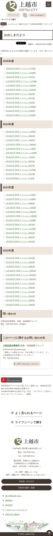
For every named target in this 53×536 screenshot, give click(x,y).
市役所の (26, 487)
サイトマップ (13, 15)
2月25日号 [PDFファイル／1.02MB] (21, 73)
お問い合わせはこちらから (27, 364)
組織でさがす (23, 24)
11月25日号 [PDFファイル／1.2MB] (21, 149)
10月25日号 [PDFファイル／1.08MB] (21, 216)
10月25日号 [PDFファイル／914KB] (21, 90)
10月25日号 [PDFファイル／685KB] (21, 279)
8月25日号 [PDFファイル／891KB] (20, 161)
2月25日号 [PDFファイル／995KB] (20, 136)
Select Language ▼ (37, 15)
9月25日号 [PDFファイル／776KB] (20, 157)
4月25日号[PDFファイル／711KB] (20, 178)
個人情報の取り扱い (13, 496)
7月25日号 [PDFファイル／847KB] (20, 166)
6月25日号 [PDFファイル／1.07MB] (21, 170)
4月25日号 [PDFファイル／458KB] (20, 305)
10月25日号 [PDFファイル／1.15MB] (21, 153)
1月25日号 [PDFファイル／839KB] (20, 266)
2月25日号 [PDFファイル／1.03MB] (21, 199)
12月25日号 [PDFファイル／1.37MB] (21, 81)
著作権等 (9, 505)
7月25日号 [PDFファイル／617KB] (20, 292)
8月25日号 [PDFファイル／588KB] (20, 288)
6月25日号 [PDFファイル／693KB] (20, 233)
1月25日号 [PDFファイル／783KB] (20, 140)
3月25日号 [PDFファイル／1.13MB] (21, 195)
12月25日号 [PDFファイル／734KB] (21, 208)
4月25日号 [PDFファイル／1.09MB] (21, 115)
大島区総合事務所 (36, 24)
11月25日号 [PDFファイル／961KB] (21, 212)
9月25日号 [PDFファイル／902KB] (20, 94)
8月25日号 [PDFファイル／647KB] (20, 224)
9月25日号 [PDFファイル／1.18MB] (21, 220)
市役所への (26, 481)
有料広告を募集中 (12, 514)
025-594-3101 (13, 358)
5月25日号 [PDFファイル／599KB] (20, 300)
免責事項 (9, 500)
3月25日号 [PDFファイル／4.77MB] (21, 68)
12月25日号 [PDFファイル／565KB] (21, 271)
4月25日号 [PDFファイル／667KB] (20, 241)
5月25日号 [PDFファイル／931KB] (20, 174)
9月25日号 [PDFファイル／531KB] (20, 283)
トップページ (12, 24)
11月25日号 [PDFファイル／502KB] (21, 275)
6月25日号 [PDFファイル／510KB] (20, 296)
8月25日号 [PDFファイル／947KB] (20, 98)
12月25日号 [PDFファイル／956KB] (21, 144)
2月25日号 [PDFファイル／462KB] (20, 262)
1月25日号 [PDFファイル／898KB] (20, 203)
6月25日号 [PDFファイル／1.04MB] (21, 107)
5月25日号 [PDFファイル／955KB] (20, 237)
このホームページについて (16, 510)
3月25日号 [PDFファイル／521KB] (20, 258)
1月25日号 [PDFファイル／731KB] (20, 77)
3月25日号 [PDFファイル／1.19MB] (21, 132)
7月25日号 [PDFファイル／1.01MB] (21, 229)
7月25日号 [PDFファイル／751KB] (20, 102)
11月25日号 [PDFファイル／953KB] (21, 85)
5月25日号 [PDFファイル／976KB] (20, 111)
